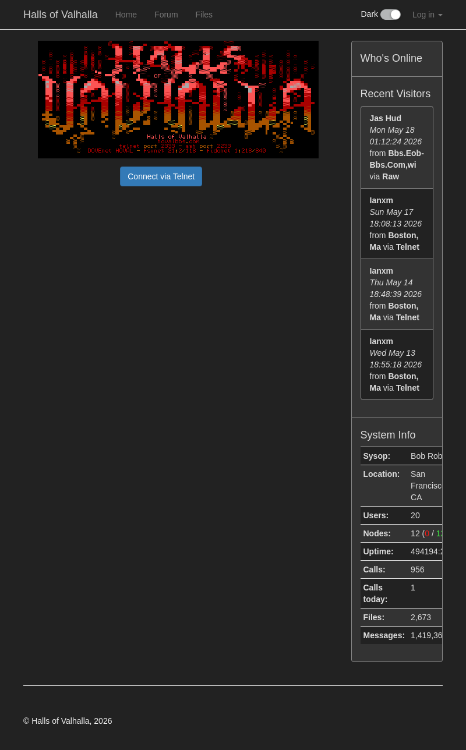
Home (126, 14)
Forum (166, 14)
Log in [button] (427, 14)
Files (204, 14)
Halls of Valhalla (60, 14)
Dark (381, 14)
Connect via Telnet (161, 176)
